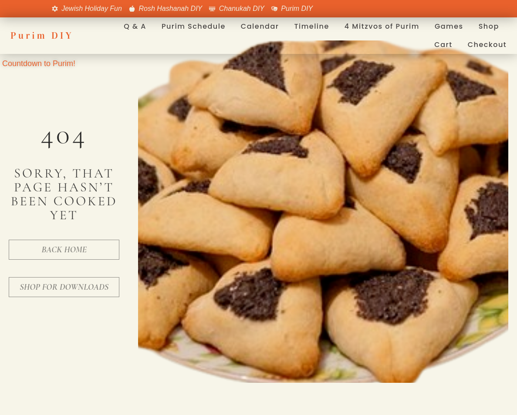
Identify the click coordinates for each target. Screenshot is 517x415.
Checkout (487, 45)
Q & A (135, 26)
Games (449, 26)
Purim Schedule (194, 26)
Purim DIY (42, 35)
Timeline (311, 26)
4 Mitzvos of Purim (382, 26)
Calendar (260, 26)
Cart (443, 45)
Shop (489, 26)
